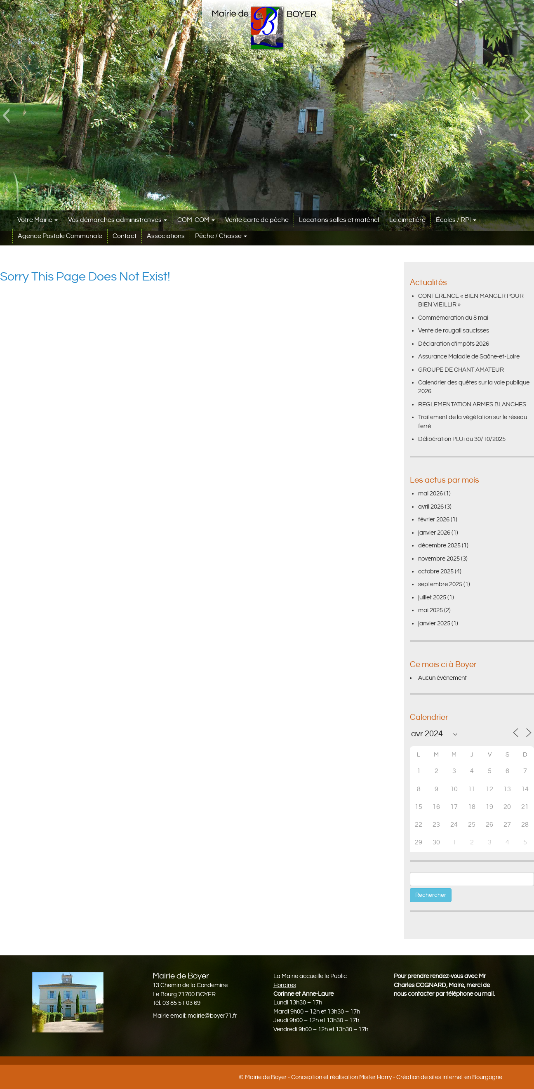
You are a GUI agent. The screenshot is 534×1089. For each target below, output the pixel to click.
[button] (6, 115)
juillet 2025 (432, 597)
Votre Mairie (37, 220)
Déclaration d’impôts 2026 (453, 344)
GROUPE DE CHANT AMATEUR (461, 370)
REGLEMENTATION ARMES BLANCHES (472, 404)
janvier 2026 (434, 533)
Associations (166, 236)
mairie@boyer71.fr (212, 1016)
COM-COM (196, 220)
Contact (124, 236)
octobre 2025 (436, 571)
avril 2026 (431, 507)
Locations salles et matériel (339, 220)
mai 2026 (430, 493)
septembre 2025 (440, 584)
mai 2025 (430, 610)
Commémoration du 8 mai (453, 318)
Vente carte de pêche (257, 220)
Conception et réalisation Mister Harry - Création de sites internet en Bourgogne (396, 1077)
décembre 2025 (439, 545)
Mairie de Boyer (266, 1077)
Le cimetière (407, 220)
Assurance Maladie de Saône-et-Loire (469, 357)
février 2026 (433, 519)
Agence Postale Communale (60, 236)
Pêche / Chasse (221, 236)
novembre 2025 (439, 559)
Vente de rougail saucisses (453, 331)
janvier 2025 (434, 623)
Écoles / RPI (456, 220)
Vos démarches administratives (117, 220)
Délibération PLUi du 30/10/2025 (462, 439)
